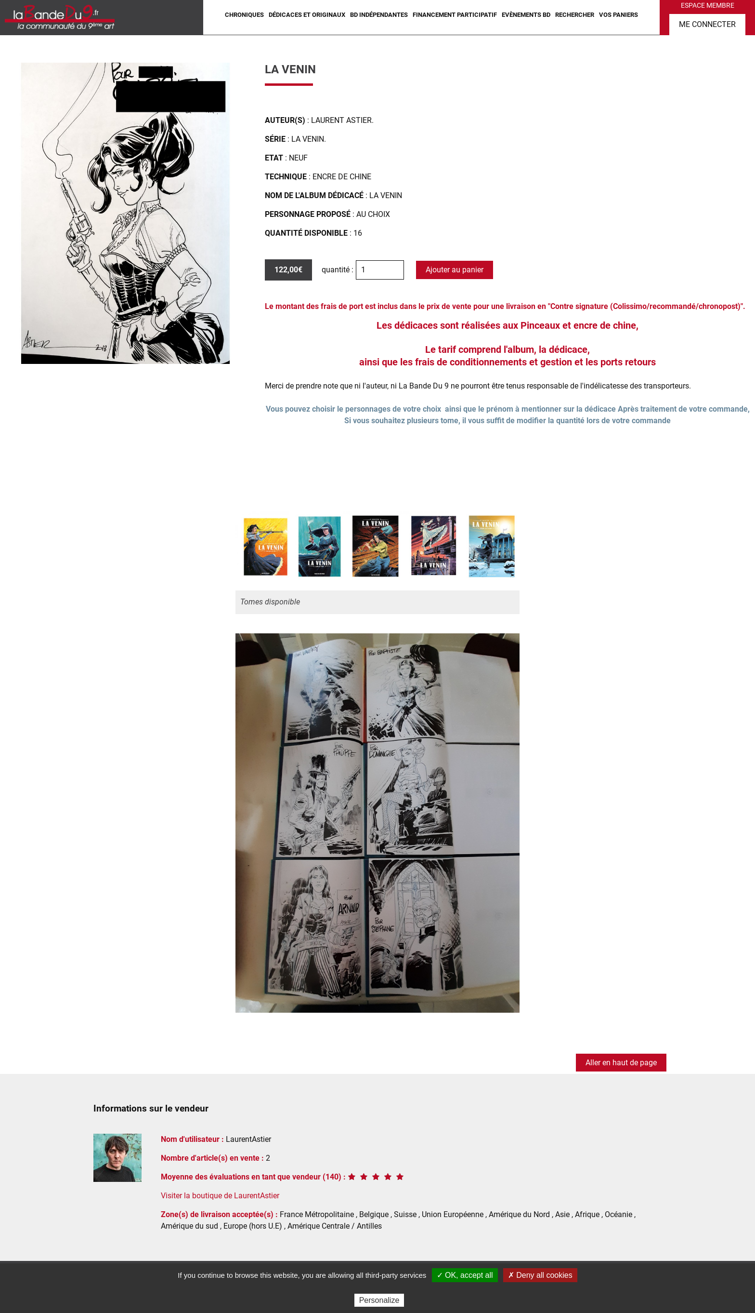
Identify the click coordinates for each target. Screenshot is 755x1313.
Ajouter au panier (454, 269)
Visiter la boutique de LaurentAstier (220, 1195)
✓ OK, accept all (465, 1275)
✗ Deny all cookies (540, 1275)
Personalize (379, 1300)
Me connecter (707, 24)
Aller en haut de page (621, 1062)
